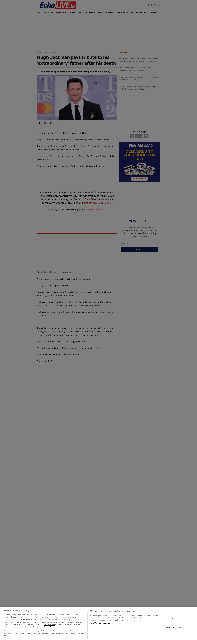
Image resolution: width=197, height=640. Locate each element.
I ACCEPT (174, 619)
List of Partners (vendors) (100, 623)
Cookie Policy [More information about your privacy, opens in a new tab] (49, 627)
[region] (98, 623)
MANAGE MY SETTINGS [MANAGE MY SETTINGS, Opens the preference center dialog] (174, 627)
